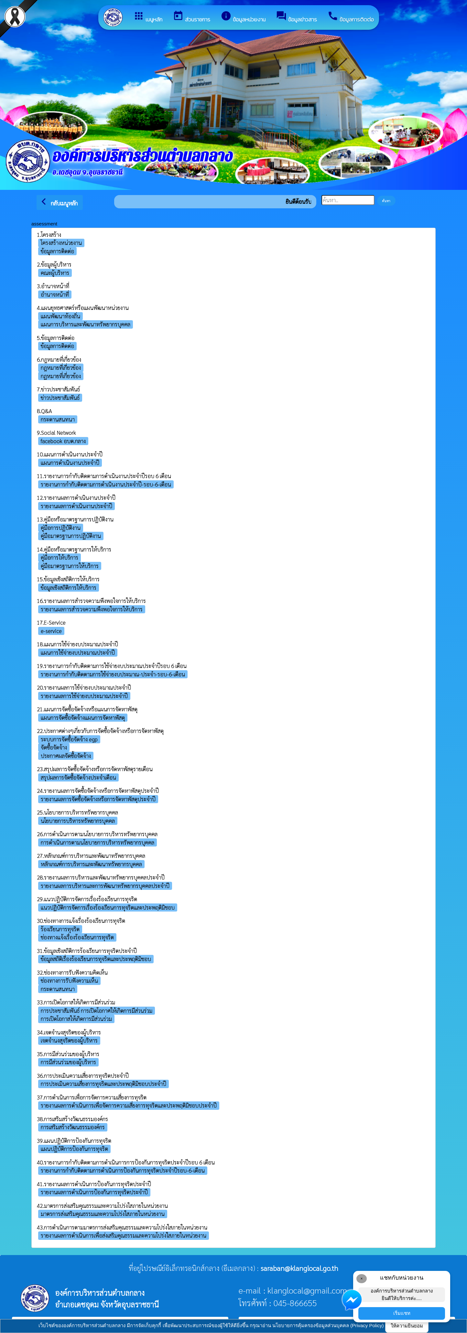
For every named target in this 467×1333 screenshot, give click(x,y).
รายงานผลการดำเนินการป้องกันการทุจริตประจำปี (94, 1192)
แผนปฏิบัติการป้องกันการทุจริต (74, 1148)
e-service (51, 630)
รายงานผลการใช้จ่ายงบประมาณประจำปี (84, 695)
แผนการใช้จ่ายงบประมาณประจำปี (78, 652)
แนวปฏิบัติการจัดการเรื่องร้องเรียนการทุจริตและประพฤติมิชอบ (108, 907)
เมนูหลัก (147, 17)
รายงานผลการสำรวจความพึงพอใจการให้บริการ (92, 609)
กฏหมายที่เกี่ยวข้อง (61, 375)
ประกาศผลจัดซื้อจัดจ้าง (66, 755)
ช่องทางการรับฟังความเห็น (69, 980)
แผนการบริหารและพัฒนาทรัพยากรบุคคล (85, 324)
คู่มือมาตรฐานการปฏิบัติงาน (71, 535)
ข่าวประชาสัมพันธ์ (60, 397)
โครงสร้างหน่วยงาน (61, 242)
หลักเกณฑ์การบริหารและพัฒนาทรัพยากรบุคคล (91, 864)
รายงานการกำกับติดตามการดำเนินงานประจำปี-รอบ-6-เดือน (106, 484)
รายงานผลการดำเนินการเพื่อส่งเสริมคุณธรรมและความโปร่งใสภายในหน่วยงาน (123, 1235)
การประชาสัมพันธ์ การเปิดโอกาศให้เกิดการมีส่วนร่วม (96, 1010)
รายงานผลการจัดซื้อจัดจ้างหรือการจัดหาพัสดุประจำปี (98, 799)
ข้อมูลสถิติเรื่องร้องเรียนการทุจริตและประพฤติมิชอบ (96, 958)
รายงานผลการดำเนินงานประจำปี (76, 505)
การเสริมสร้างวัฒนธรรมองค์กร (73, 1127)
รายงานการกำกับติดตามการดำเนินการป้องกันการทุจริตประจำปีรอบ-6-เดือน (123, 1170)
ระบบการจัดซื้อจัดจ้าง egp (69, 739)
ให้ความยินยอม (407, 1325)
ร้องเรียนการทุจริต (60, 929)
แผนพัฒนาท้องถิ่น (60, 316)
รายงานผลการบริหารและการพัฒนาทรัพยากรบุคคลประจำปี (105, 885)
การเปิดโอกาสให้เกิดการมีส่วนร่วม (76, 1018)
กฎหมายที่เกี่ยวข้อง (61, 367)
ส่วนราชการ (191, 17)
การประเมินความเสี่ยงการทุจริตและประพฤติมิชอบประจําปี (103, 1083)
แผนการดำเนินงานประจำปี (70, 462)
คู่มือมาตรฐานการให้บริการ (70, 565)
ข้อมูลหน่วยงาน (243, 17)
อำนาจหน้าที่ (55, 294)
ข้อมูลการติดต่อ (350, 17)
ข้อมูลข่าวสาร (296, 17)
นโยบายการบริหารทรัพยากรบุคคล (78, 820)
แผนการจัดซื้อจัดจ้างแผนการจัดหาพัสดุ (83, 717)
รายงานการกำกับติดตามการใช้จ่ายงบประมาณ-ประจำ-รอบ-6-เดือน (113, 674)
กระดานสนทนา (58, 419)
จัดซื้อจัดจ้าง (54, 747)
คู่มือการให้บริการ (59, 557)
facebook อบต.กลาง (63, 440)
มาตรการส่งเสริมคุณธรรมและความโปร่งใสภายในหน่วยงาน (103, 1213)
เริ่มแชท (401, 1313)
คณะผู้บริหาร (55, 272)
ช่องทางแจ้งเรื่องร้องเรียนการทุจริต (77, 937)
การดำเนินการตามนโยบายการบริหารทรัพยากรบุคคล (97, 842)
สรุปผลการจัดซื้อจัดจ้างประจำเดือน (78, 777)
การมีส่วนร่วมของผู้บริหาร (68, 1061)
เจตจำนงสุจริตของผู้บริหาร (69, 1040)
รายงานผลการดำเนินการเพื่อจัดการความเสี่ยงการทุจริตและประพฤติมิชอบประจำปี (129, 1105)
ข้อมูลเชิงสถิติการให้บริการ (68, 587)
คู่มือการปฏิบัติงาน (61, 527)
